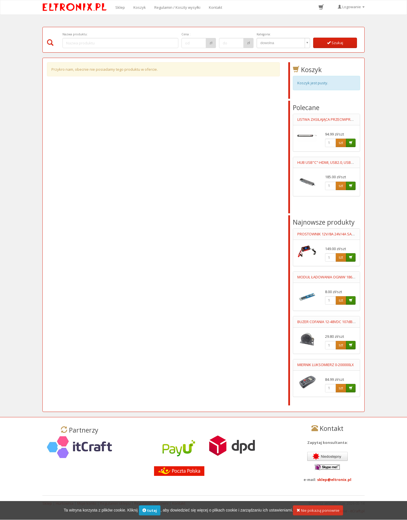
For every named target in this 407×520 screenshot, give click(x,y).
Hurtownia (64, 503)
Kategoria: (264, 34)
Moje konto (86, 503)
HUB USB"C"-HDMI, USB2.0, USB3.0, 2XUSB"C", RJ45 (340, 162)
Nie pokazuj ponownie (317, 514)
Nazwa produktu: (75, 34)
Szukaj (335, 42)
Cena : (185, 34)
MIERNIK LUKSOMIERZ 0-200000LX (325, 364)
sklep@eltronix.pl (334, 479)
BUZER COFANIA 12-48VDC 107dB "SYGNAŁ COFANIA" (341, 321)
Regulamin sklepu (115, 503)
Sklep (120, 7)
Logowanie (351, 6)
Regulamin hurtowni (151, 503)
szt (341, 142)
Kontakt (215, 7)
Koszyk (139, 7)
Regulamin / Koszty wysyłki (177, 7)
